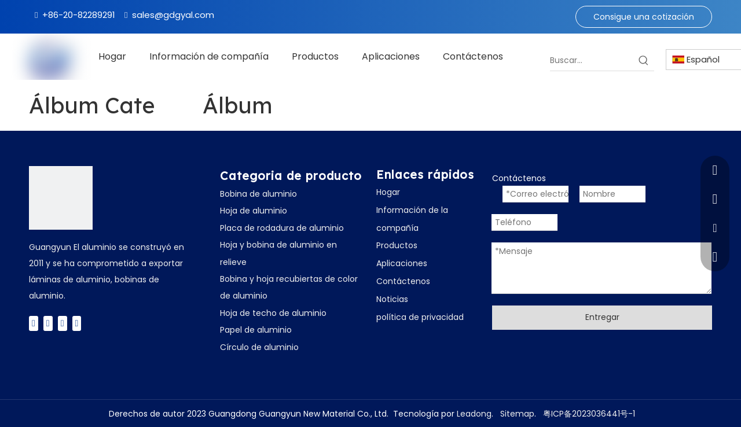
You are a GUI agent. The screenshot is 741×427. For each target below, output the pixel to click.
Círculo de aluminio (259, 347)
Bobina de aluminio (258, 194)
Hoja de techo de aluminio (273, 313)
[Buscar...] (591, 60)
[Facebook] (33, 323)
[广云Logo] (61, 198)
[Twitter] (48, 323)
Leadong (474, 413)
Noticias (392, 299)
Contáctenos (403, 281)
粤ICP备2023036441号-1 (589, 413)
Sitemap (517, 413)
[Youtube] (62, 323)
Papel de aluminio (256, 330)
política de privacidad (420, 317)
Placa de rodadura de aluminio (282, 228)
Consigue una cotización (643, 17)
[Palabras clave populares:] (643, 60)
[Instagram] (77, 323)
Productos (396, 245)
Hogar (388, 192)
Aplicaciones (401, 263)
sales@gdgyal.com (173, 15)
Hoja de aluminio (253, 210)
